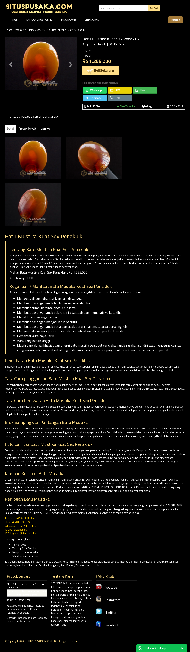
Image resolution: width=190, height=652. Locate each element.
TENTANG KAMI (92, 20)
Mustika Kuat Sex (90, 561)
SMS (115, 90)
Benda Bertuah (52, 561)
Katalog (175, 20)
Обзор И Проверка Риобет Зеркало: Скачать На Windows (27, 619)
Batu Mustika (43, 30)
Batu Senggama (34, 561)
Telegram (93, 98)
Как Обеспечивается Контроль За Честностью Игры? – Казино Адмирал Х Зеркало (25, 609)
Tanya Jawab (19, 545)
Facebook (107, 625)
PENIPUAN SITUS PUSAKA (39, 20)
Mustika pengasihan (131, 561)
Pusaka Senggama (49, 565)
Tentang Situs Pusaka (24, 548)
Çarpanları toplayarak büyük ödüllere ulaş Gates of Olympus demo (26, 593)
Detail (10, 128)
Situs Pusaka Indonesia (25, 556)
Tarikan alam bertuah (87, 565)
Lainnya (45, 128)
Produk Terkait (27, 128)
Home (14, 20)
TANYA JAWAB (68, 20)
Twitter (106, 612)
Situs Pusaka (67, 565)
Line (140, 90)
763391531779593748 (18, 600)
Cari (154, 8)
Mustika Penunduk (153, 561)
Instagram (108, 599)
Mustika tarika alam (27, 565)
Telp (115, 98)
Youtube (106, 587)
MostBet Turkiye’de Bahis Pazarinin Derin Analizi (26, 586)
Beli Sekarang (100, 71)
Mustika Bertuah (71, 561)
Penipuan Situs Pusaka (25, 552)
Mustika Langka (110, 561)
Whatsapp (93, 90)
